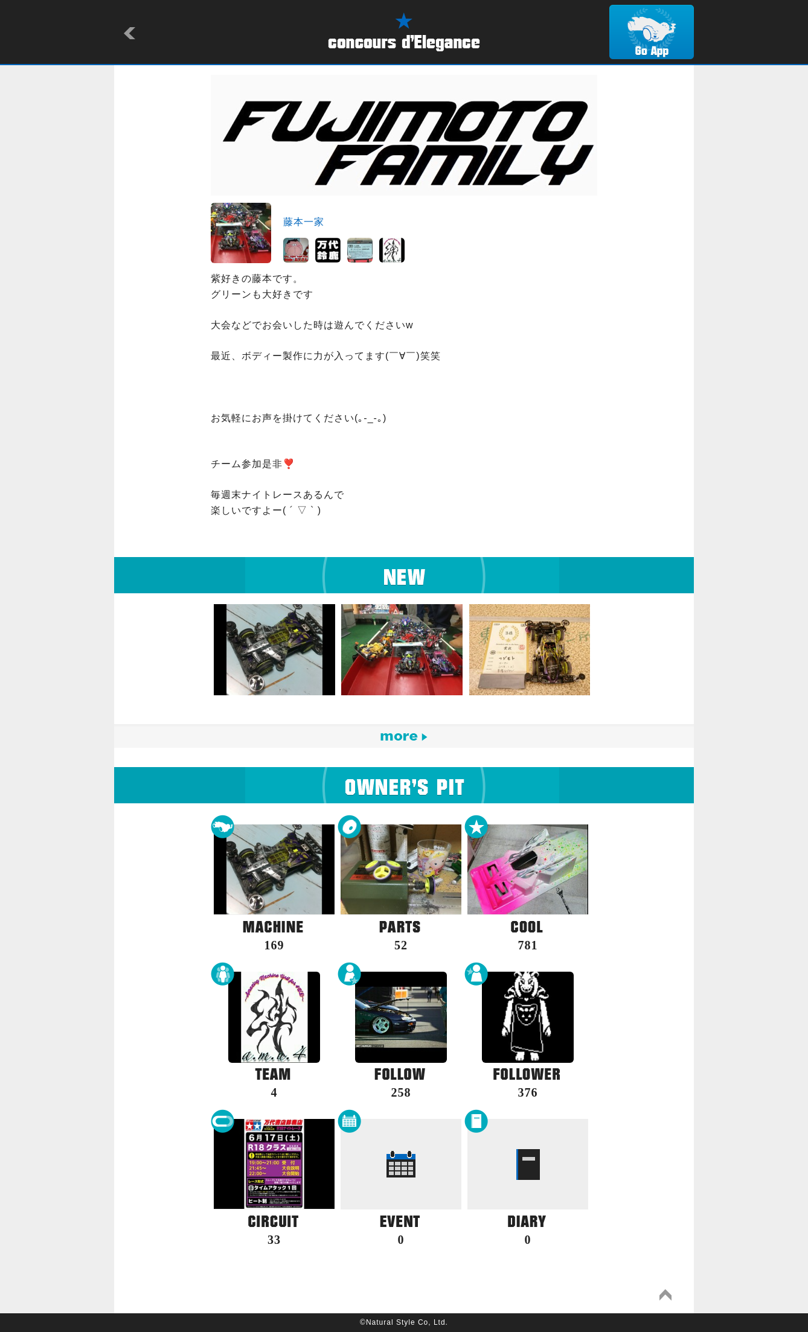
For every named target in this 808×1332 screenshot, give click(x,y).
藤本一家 (303, 222)
